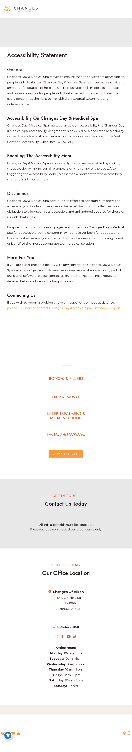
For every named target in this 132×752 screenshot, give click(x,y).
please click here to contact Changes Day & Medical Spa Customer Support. (64, 308)
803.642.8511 (68, 627)
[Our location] (129, 733)
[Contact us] (124, 733)
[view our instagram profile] (56, 637)
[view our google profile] (74, 637)
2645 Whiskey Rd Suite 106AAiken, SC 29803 (68, 603)
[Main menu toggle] (127, 9)
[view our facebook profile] (62, 637)
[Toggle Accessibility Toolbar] (8, 735)
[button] (66, 378)
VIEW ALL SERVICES (66, 454)
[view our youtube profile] (68, 637)
